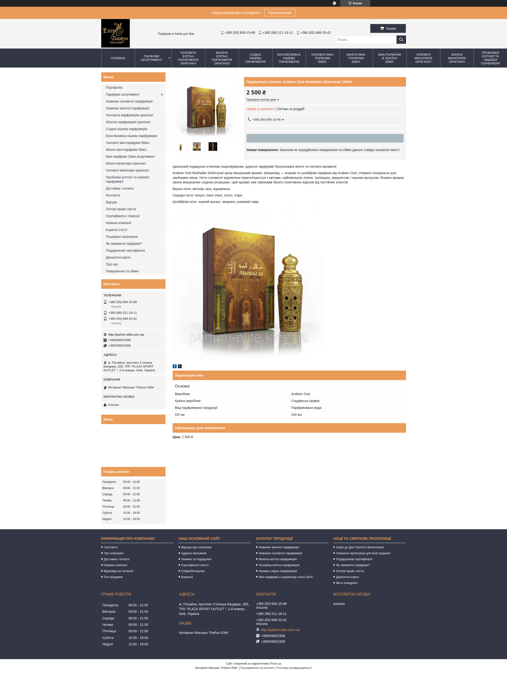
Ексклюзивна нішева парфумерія (289, 58)
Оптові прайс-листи (121, 209)
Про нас (112, 264)
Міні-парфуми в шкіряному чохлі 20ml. (286, 577)
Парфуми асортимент (151, 58)
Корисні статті (116, 230)
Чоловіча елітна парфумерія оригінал (188, 58)
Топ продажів (113, 577)
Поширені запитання (122, 237)
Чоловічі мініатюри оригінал (423, 58)
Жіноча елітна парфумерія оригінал (222, 58)
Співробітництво (193, 571)
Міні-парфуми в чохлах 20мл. (389, 58)
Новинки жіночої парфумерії (128, 108)
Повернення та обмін (122, 271)
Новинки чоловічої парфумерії (129, 101)
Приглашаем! (280, 13)
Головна (118, 58)
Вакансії (187, 577)
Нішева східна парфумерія (278, 571)
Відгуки (111, 202)
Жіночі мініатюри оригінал (457, 58)
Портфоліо (114, 87)
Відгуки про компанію (196, 547)
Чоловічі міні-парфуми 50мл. (322, 58)
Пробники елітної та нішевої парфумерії (127, 179)
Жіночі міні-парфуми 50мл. (356, 58)
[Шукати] (401, 39)
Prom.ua (275, 663)
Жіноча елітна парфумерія (278, 559)
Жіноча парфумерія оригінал (128, 122)
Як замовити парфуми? (124, 243)
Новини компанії (118, 223)
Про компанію (114, 553)
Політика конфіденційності (294, 668)
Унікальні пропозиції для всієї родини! (363, 553)
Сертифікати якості (195, 565)
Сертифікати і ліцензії (123, 216)
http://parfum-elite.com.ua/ (126, 334)
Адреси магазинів (193, 553)
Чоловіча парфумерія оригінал (129, 115)
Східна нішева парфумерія (255, 58)
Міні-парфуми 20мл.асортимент (130, 156)
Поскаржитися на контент (257, 668)
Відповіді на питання (118, 571)
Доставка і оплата (120, 188)
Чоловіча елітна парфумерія (279, 565)
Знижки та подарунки (196, 559)
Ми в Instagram (346, 583)
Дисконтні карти (118, 257)
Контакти (113, 195)
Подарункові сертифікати (125, 250)
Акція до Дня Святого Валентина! (360, 547)
